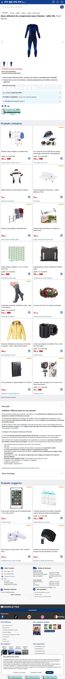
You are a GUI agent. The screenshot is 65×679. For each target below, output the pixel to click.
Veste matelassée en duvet (8, 355)
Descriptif (5, 406)
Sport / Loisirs (36, 13)
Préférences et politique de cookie (11, 634)
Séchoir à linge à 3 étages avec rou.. (10, 162)
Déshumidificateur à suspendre (41, 522)
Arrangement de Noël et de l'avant (42, 316)
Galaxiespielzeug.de (40, 646)
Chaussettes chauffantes (7, 316)
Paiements (7, 592)
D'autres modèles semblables (11, 73)
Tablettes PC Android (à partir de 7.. (10, 393)
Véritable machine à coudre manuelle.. (11, 560)
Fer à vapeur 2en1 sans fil (40, 162)
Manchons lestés (37, 355)
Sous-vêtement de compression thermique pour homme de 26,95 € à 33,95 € (20, 468)
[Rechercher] (62, 7)
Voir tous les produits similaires (8, 397)
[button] (32, 93)
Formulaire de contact (9, 576)
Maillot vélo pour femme (7, 201)
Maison (23, 13)
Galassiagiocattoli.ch (40, 653)
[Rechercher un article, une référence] (32, 7)
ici (26, 668)
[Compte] (58, 2)
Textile (29, 13)
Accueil (12, 13)
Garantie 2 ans (38, 594)
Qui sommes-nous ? (8, 625)
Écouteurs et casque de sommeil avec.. (43, 560)
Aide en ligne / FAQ (8, 571)
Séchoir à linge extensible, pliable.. (10, 239)
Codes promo (6, 636)
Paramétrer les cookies (36, 672)
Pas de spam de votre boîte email (43, 596)
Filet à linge (36, 201)
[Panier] (62, 2)
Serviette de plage (6, 522)
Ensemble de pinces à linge (8, 278)
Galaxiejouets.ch (39, 648)
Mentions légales (7, 632)
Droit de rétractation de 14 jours (42, 592)
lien (48, 662)
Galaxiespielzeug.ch (40, 651)
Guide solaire (6, 641)
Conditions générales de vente (10, 630)
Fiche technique (8, 473)
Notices (5, 639)
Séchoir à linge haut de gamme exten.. (43, 239)
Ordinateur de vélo (38, 393)
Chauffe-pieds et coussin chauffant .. (43, 278)
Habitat (18, 13)
